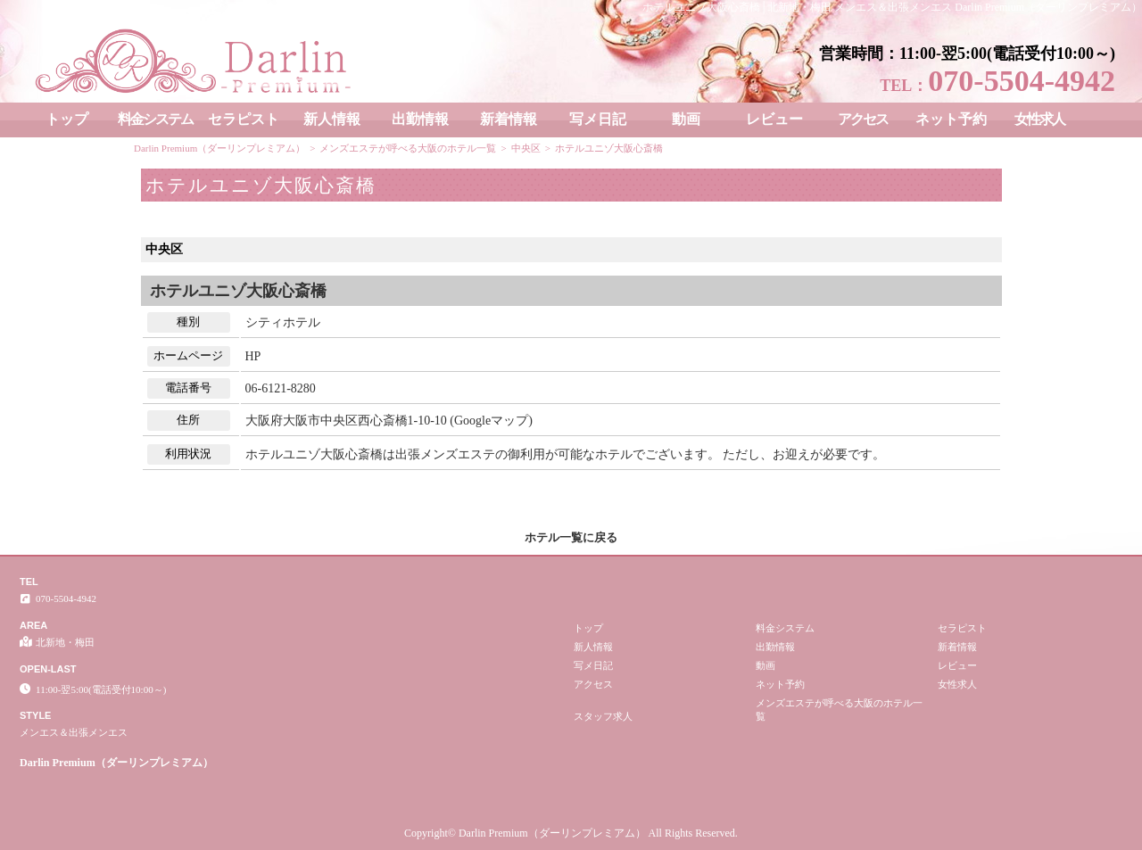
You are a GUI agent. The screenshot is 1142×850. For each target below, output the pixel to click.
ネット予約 (951, 119)
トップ (67, 119)
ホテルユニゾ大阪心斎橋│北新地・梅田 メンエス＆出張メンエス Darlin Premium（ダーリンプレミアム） (892, 7)
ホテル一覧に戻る (571, 537)
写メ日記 (597, 119)
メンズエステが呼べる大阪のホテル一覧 (839, 709)
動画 (686, 119)
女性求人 (1039, 119)
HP (253, 356)
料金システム (155, 119)
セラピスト (243, 119)
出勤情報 (420, 119)
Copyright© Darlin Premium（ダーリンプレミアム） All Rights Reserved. (571, 833)
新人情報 (331, 119)
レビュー (774, 119)
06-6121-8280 (280, 388)
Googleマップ (491, 420)
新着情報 (508, 119)
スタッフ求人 (603, 716)
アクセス (863, 119)
